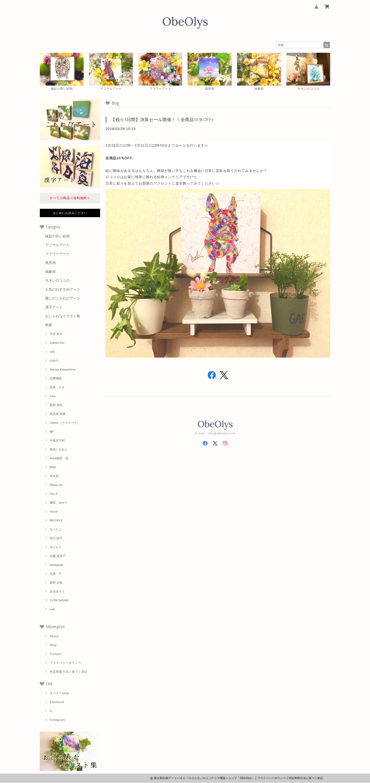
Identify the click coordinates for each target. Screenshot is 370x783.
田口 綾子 (56, 538)
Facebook (57, 702)
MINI (53, 467)
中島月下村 (57, 440)
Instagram (57, 720)
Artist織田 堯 (59, 458)
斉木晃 (54, 476)
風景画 (50, 263)
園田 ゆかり (59, 503)
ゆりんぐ (56, 547)
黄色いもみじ (59, 449)
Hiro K (54, 494)
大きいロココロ (57, 281)
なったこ (56, 529)
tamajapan (57, 565)
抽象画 (50, 272)
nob (52, 352)
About (54, 636)
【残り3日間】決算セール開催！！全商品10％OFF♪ (162, 119)
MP (52, 431)
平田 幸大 (56, 334)
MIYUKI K (56, 520)
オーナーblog (59, 693)
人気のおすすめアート (62, 290)
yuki (52, 609)
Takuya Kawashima (62, 369)
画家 (48, 325)
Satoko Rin (57, 343)
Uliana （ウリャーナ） (65, 423)
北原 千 (56, 574)
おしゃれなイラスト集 (62, 316)
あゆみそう (57, 591)
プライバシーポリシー (65, 663)
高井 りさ (57, 387)
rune (53, 396)
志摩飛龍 (56, 378)
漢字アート (54, 307)
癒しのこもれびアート (62, 299)
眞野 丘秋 (56, 582)
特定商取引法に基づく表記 (68, 671)
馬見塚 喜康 (57, 414)
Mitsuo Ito (56, 485)
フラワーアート (57, 254)
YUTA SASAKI (59, 600)
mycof (54, 511)
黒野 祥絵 (56, 405)
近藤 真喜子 (57, 556)
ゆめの (54, 360)
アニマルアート (57, 245)
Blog (53, 645)
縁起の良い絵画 (57, 236)
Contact (55, 654)
